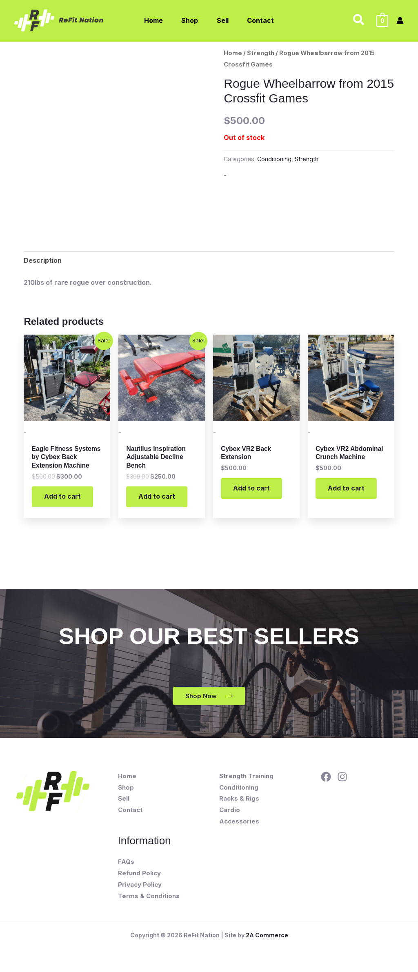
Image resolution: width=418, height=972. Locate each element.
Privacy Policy (140, 886)
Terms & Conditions (149, 897)
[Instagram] (342, 778)
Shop (126, 788)
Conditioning (274, 158)
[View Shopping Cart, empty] (382, 20)
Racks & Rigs (239, 799)
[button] (359, 20)
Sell (123, 799)
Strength (260, 53)
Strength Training (246, 777)
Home (233, 53)
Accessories (239, 822)
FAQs (126, 863)
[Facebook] (326, 778)
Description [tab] (43, 260)
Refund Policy (139, 874)
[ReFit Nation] (59, 20)
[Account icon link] (400, 20)
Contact (130, 811)
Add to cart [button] (62, 497)
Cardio (229, 811)
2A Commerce (267, 936)
